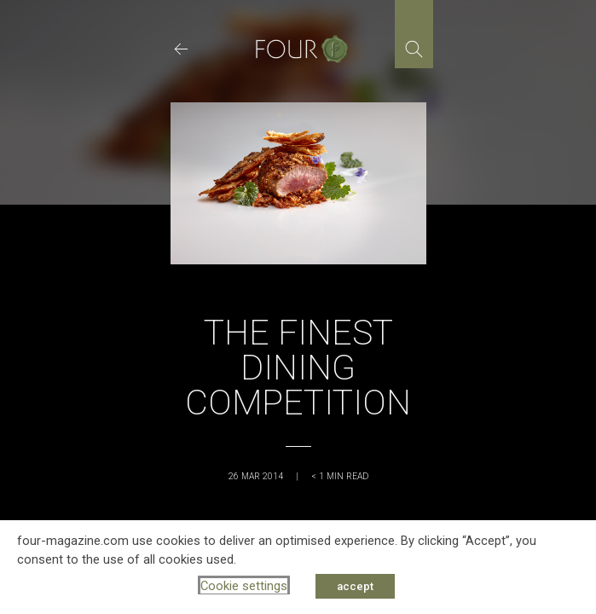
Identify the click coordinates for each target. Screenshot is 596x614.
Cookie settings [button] (243, 586)
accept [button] (355, 586)
